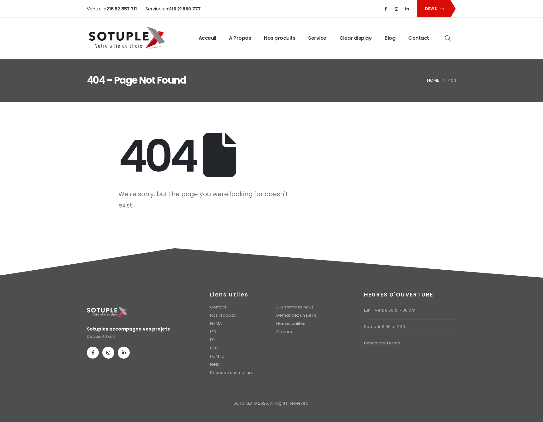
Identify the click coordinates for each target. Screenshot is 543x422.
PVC (214, 348)
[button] (433, 8)
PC (212, 340)
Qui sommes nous (294, 307)
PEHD (215, 364)
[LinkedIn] (407, 8)
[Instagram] (396, 8)
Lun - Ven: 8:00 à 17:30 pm (389, 310)
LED (213, 331)
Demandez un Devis (296, 315)
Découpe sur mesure (232, 372)
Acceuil (207, 38)
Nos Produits (222, 315)
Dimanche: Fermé (382, 343)
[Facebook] (385, 8)
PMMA (216, 323)
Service (317, 38)
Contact (418, 38)
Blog (390, 38)
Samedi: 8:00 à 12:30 (384, 326)
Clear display (355, 38)
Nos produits (279, 38)
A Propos (240, 38)
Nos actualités (290, 323)
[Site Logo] (126, 38)
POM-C (217, 356)
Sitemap (285, 331)
